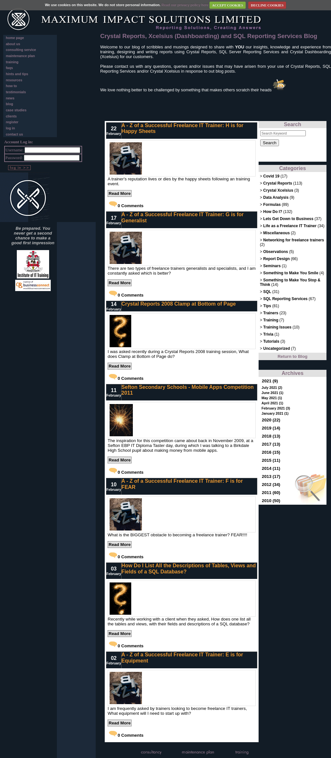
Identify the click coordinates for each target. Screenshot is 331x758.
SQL (267, 291)
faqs (9, 68)
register (12, 122)
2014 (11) (271, 468)
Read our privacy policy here (185, 5)
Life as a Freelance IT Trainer (289, 226)
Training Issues (277, 327)
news (10, 98)
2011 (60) (271, 492)
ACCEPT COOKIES (227, 5)
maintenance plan (20, 56)
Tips (267, 306)
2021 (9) (270, 381)
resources (14, 80)
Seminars (272, 266)
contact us (14, 134)
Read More (120, 193)
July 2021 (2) (272, 387)
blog (9, 104)
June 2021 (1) (272, 393)
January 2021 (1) (275, 413)
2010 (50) (271, 500)
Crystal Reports (277, 183)
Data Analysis (275, 197)
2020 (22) (271, 420)
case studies (16, 110)
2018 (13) (271, 436)
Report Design (276, 259)
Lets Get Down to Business (288, 219)
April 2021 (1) (272, 403)
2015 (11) (271, 460)
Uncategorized (277, 348)
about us (13, 44)
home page (15, 38)
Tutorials (271, 341)
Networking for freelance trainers (293, 240)
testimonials (16, 92)
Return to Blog (293, 356)
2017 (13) (271, 444)
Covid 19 (271, 176)
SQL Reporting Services (285, 299)
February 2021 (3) (276, 408)
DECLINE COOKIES (267, 5)
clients (11, 116)
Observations (275, 251)
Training (270, 320)
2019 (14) (271, 428)
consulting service (21, 50)
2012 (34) (271, 484)
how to (11, 86)
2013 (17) (271, 476)
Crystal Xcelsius (278, 190)
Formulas (272, 204)
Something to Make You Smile (290, 273)
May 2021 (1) (272, 398)
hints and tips (17, 74)
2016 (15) (271, 452)
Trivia (268, 334)
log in (10, 128)
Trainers (270, 313)
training (12, 62)
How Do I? (272, 211)
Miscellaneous (277, 233)
